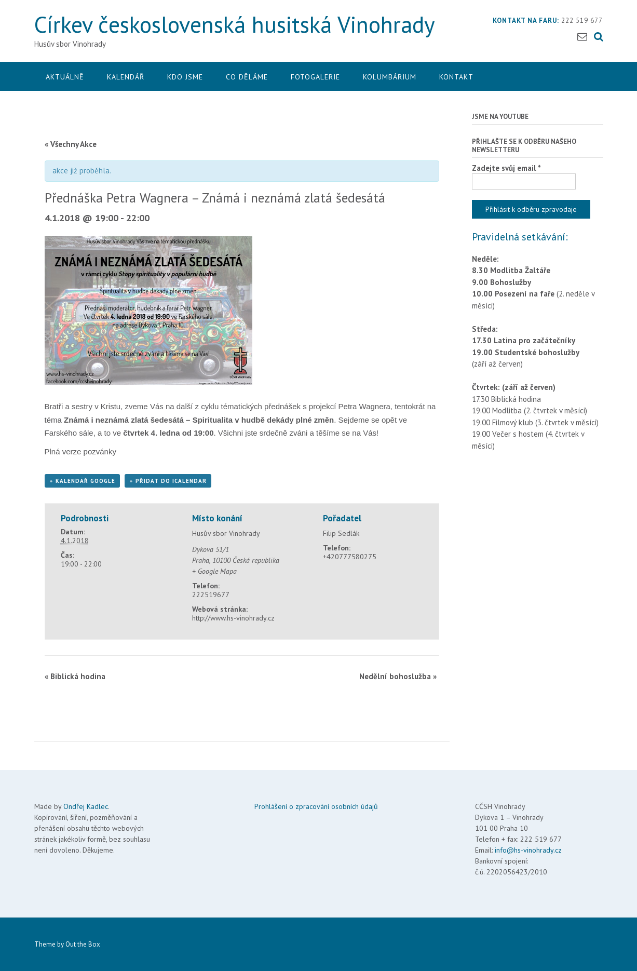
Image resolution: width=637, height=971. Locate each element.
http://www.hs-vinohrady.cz (233, 618)
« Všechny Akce (71, 144)
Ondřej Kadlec (85, 806)
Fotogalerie (315, 77)
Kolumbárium (389, 77)
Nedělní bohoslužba (398, 676)
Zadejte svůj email (506, 168)
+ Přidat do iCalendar (168, 480)
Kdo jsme (185, 77)
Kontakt (456, 77)
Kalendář (125, 77)
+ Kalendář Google (82, 480)
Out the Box (82, 944)
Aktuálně (65, 77)
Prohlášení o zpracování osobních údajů (316, 806)
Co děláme (247, 77)
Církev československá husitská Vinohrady (234, 24)
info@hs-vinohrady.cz (528, 850)
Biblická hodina (75, 676)
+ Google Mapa (214, 571)
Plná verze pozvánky (80, 451)
